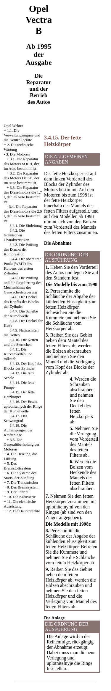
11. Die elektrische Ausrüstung (20, 503)
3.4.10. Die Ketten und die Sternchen (21, 342)
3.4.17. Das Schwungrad (15, 418)
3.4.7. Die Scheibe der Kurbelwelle (21, 313)
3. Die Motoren (18, 154)
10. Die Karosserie (21, 496)
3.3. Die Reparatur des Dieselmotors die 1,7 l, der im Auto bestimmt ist (23, 194)
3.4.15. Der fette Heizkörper (19, 394)
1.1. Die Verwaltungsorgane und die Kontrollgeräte (22, 135)
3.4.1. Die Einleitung (25, 225)
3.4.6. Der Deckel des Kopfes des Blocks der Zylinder (21, 302)
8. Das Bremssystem (22, 487)
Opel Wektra (13, 125)
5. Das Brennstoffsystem (17, 465)
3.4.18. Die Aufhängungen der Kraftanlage (18, 430)
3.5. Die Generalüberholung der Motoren (21, 444)
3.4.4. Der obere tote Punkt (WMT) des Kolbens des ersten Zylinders (22, 266)
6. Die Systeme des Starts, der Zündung (20, 475)
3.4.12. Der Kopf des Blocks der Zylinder (23, 365)
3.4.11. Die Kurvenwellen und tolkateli (18, 354)
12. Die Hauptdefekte (23, 511)
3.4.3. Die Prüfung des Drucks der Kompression (21, 249)
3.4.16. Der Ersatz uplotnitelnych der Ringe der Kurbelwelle (23, 406)
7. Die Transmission (22, 482)
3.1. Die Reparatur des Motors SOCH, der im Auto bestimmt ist (21, 164)
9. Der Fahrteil (18, 492)
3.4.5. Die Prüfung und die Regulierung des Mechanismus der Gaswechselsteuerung (22, 285)
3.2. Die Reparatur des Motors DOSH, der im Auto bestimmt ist (21, 178)
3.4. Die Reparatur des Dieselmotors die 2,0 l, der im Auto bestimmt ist (23, 213)
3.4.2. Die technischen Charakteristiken (16, 235)
